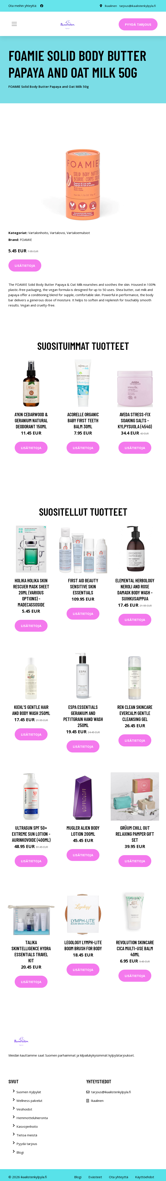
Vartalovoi (57, 233)
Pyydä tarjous (138, 24)
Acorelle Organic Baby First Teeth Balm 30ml (83, 420)
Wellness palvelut (29, 1100)
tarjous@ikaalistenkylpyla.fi (137, 6)
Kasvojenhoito (27, 1126)
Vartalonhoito (38, 233)
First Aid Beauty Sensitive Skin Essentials (83, 586)
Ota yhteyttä (118, 1177)
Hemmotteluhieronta (32, 1118)
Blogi (20, 1152)
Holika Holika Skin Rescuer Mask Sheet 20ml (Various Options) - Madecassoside (31, 592)
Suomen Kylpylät (28, 1092)
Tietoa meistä (26, 1135)
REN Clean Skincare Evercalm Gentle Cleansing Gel (134, 713)
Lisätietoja (25, 265)
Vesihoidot (24, 1109)
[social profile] (41, 6)
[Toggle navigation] (14, 24)
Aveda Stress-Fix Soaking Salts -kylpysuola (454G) (135, 420)
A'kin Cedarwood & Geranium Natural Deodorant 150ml (31, 420)
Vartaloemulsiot (78, 233)
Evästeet (95, 1177)
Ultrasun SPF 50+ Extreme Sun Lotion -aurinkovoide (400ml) (31, 834)
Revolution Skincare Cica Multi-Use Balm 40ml (135, 948)
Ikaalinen (110, 6)
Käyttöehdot (144, 1177)
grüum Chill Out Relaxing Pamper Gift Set (135, 834)
